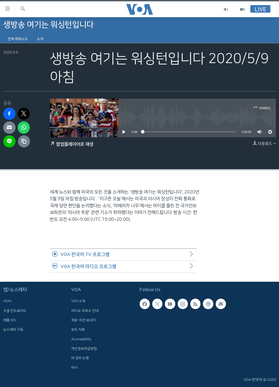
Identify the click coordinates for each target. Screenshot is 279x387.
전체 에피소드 (18, 39)
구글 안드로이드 (15, 311)
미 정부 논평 (80, 358)
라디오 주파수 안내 (85, 311)
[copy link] (24, 141)
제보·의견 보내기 (83, 320)
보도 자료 (78, 329)
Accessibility (81, 339)
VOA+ (7, 301)
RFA (74, 367)
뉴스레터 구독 (13, 329)
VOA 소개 (78, 301)
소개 (40, 39)
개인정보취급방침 (84, 348)
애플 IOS (9, 320)
